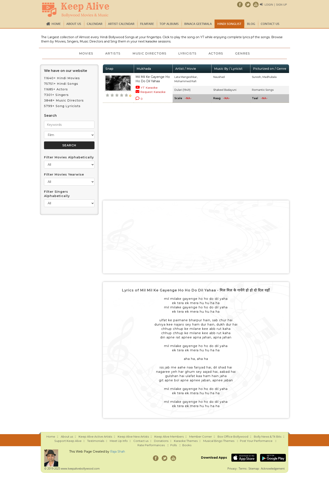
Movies (86, 53)
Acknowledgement (273, 468)
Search (50, 116)
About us (73, 24)
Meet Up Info (119, 441)
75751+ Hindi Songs (61, 84)
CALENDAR (94, 24)
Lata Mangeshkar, (186, 77)
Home (56, 24)
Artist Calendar (121, 24)
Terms (243, 468)
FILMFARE (147, 24)
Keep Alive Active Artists (95, 436)
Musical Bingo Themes (218, 441)
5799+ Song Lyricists (62, 106)
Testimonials (95, 441)
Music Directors (149, 53)
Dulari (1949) (182, 89)
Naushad (219, 77)
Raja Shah (117, 451)
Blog (251, 24)
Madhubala (269, 77)
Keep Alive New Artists (133, 436)
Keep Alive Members (169, 436)
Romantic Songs (263, 89)
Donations (161, 441)
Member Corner (200, 436)
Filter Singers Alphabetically (57, 194)
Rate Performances (151, 445)
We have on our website (65, 71)
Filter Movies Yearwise (64, 174)
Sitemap (253, 468)
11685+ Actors (56, 89)
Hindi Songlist (229, 24)
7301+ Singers (56, 95)
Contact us (270, 24)
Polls (173, 445)
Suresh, (257, 77)
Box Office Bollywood (233, 436)
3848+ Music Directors (64, 100)
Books (186, 445)
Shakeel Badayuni (224, 89)
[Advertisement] (196, 237)
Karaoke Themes (186, 441)
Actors (216, 53)
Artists (112, 53)
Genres (242, 53)
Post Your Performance (256, 441)
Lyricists (187, 53)
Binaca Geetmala (198, 24)
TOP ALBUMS (169, 24)
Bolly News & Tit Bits (267, 436)
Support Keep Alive (68, 441)
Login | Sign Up (276, 4)
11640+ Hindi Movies (62, 78)
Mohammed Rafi (185, 81)
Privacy (232, 468)
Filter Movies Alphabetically (69, 157)
